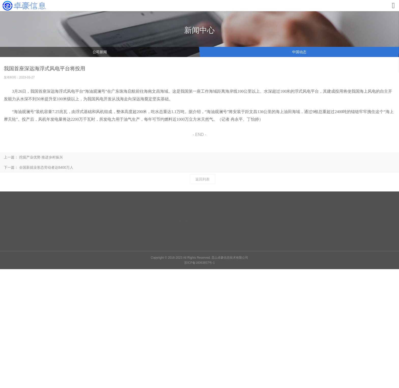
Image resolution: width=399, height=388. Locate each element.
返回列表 (204, 179)
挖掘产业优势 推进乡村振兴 (41, 160)
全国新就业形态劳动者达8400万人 (46, 171)
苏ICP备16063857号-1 (199, 263)
